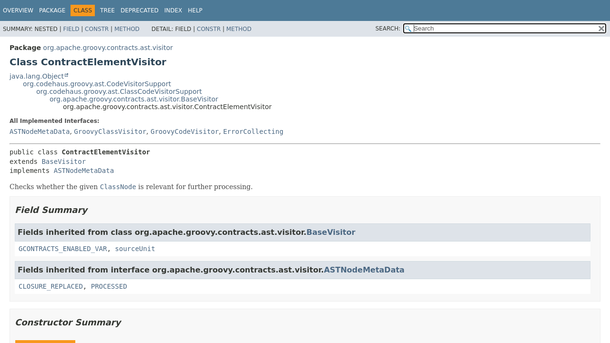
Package (52, 10)
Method (127, 29)
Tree (107, 10)
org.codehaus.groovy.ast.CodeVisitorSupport (97, 84)
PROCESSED (109, 286)
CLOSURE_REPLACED (51, 286)
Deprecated (140, 10)
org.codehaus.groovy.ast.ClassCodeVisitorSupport (119, 91)
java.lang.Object (37, 76)
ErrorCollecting (253, 131)
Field (71, 29)
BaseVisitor (63, 161)
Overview (18, 10)
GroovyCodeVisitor (185, 131)
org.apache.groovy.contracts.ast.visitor (108, 47)
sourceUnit (135, 248)
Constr (97, 29)
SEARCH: (388, 28)
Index (173, 10)
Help (195, 10)
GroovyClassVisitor (110, 131)
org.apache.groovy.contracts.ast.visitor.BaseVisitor (134, 99)
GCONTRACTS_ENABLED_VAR (63, 248)
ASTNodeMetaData (40, 131)
